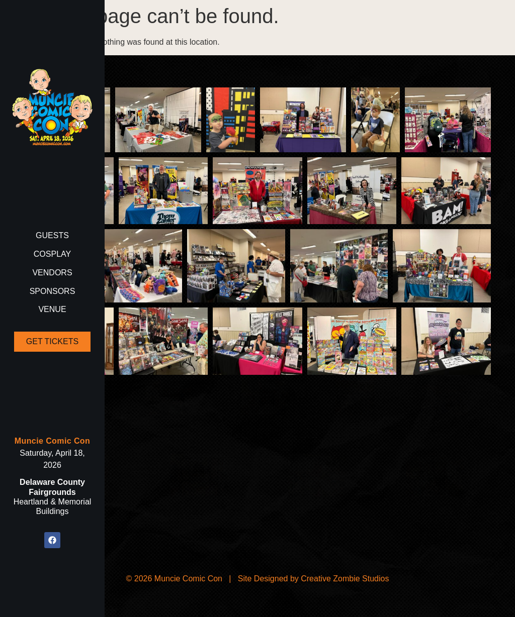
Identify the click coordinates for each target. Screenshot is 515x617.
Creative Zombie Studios (345, 578)
